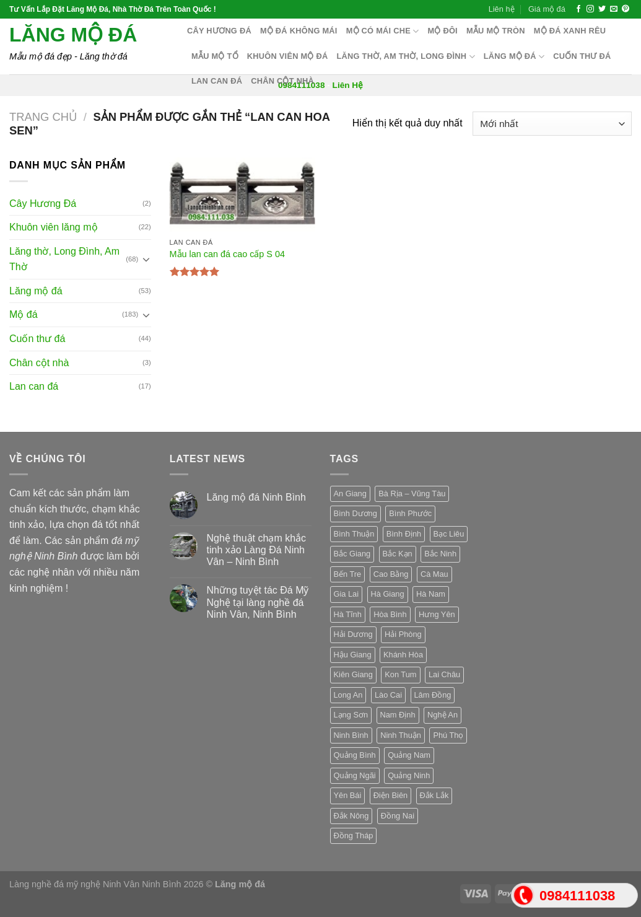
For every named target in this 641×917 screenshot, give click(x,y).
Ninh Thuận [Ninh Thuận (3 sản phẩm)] (400, 735)
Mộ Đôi (442, 30)
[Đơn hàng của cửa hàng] (552, 124)
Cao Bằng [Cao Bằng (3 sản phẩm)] (391, 574)
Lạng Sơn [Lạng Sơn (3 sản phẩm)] (351, 714)
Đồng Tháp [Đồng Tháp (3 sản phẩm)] (353, 835)
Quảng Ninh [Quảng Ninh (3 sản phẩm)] (409, 775)
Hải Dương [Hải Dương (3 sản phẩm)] (353, 634)
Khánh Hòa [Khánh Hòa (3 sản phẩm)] (403, 654)
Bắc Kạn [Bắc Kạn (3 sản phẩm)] (397, 553)
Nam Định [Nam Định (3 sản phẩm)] (398, 714)
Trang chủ (43, 116)
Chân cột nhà (282, 81)
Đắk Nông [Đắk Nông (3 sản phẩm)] (351, 815)
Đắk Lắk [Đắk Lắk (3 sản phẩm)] (434, 795)
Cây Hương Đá (42, 203)
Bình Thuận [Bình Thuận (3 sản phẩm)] (354, 533)
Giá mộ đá (546, 9)
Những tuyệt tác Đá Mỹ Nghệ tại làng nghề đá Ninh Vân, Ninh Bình (258, 602)
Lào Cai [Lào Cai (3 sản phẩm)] (388, 695)
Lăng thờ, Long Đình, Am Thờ (64, 259)
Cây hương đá (219, 30)
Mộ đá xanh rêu (570, 30)
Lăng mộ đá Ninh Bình (256, 497)
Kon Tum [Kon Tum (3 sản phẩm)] (400, 674)
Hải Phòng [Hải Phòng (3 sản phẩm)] (403, 634)
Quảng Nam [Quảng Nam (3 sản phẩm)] (409, 755)
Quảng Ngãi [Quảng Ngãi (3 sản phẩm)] (355, 775)
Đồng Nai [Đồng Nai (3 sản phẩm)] (397, 815)
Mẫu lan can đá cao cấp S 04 (227, 254)
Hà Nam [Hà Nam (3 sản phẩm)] (430, 594)
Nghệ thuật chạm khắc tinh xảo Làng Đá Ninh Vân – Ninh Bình (257, 550)
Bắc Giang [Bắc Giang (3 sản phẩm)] (352, 553)
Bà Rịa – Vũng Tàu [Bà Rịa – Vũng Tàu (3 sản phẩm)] (411, 493)
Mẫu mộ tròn (495, 30)
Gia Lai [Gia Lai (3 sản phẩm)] (346, 594)
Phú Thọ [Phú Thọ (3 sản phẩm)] (448, 735)
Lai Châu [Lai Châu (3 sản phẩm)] (444, 674)
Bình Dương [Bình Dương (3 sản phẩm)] (355, 513)
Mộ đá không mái (299, 30)
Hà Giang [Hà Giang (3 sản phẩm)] (387, 594)
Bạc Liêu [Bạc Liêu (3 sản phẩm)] (449, 533)
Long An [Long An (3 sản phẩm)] (348, 695)
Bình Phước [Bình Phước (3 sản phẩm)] (410, 513)
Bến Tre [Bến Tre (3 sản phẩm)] (348, 574)
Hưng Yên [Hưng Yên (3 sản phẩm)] (437, 614)
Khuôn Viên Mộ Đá (287, 56)
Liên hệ (502, 9)
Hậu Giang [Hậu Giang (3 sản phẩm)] (353, 654)
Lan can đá (216, 81)
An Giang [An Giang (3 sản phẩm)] (350, 493)
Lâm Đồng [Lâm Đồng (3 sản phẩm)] (432, 695)
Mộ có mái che (382, 31)
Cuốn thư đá (582, 56)
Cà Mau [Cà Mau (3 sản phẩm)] (434, 574)
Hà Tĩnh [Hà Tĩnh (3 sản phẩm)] (348, 614)
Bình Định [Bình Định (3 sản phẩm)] (403, 533)
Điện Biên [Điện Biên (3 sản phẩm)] (390, 795)
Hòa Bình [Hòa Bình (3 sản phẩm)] (389, 614)
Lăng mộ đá (73, 35)
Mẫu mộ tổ (214, 56)
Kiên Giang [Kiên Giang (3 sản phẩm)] (353, 674)
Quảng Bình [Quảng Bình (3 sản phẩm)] (355, 755)
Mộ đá (23, 314)
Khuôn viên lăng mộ (53, 227)
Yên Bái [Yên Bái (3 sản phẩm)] (348, 795)
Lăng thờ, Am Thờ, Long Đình (406, 57)
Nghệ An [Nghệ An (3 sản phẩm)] (442, 714)
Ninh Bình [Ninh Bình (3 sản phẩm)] (351, 735)
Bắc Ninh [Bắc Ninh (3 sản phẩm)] (440, 553)
